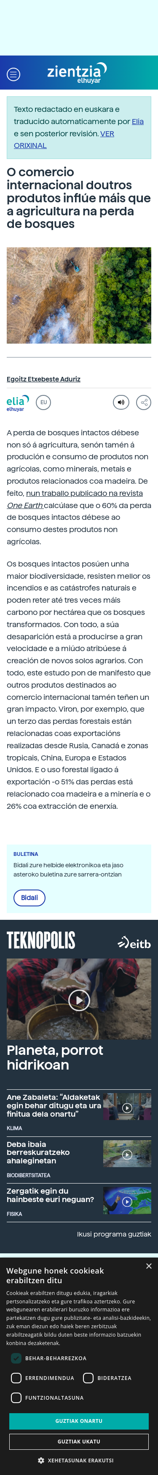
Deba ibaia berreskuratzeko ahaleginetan (38, 1152)
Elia (138, 121)
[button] (13, 73)
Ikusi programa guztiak (114, 1234)
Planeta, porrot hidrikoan (55, 1057)
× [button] (148, 1266)
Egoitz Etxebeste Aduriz (43, 379)
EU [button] (43, 402)
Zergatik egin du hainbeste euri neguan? (50, 1195)
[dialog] (79, 1366)
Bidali (29, 898)
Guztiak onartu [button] (78, 1421)
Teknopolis (41, 939)
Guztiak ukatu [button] (79, 1441)
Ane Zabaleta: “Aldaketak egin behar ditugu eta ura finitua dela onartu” (54, 1105)
